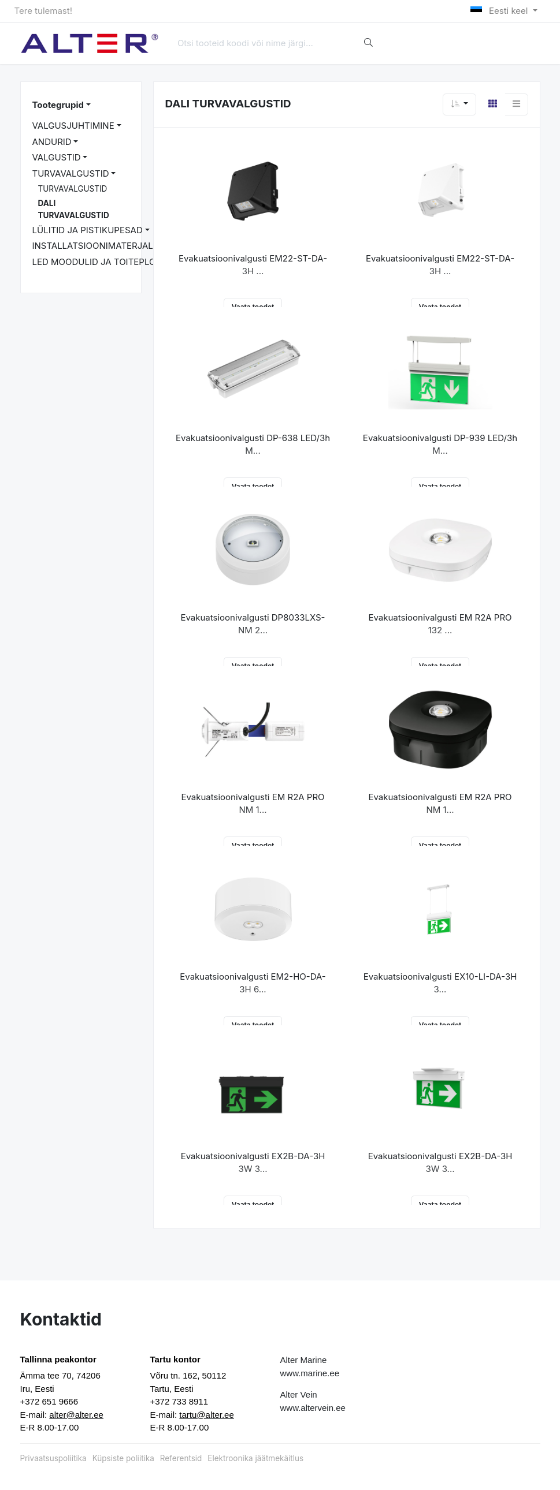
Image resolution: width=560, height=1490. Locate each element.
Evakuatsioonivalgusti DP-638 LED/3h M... (253, 444)
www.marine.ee (310, 1373)
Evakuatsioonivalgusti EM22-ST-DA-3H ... (253, 265)
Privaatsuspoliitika (53, 1458)
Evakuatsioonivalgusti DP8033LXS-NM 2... (252, 624)
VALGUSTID (56, 157)
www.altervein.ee (313, 1408)
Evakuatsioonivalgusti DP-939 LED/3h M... (440, 444)
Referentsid (181, 1458)
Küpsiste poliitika (123, 1458)
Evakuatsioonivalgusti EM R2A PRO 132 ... (439, 624)
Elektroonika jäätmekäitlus (255, 1458)
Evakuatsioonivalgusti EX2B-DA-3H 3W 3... (253, 1163)
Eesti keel (500, 10)
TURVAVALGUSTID (70, 173)
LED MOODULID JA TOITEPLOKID (101, 261)
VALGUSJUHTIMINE (73, 125)
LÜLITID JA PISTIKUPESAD (87, 230)
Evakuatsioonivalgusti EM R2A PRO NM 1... (252, 803)
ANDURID (52, 141)
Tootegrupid (58, 104)
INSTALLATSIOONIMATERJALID (97, 245)
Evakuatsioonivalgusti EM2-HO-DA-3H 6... (252, 983)
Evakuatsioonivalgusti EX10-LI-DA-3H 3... (440, 983)
